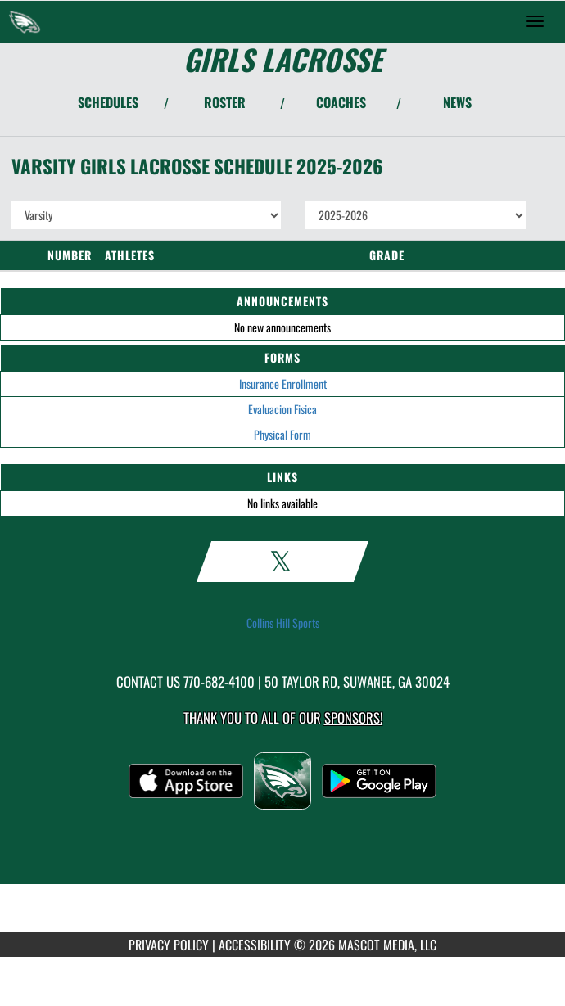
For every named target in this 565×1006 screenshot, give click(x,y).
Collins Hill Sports (282, 623)
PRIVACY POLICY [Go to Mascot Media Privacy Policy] (169, 944)
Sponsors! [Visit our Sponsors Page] (353, 717)
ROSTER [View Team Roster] (225, 102)
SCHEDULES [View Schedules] (108, 102)
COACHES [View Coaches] (341, 102)
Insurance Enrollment (283, 383)
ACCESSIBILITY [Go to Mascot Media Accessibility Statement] (255, 944)
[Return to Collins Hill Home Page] (24, 21)
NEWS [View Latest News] (457, 102)
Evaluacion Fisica (282, 408)
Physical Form (282, 434)
